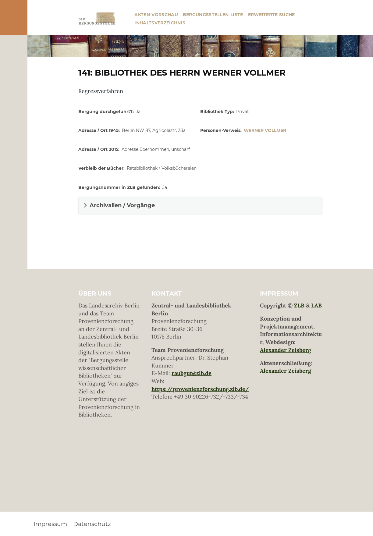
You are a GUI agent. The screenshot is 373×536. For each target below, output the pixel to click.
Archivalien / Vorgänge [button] (122, 205)
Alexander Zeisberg (285, 349)
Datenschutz (92, 523)
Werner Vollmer (265, 130)
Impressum (50, 523)
